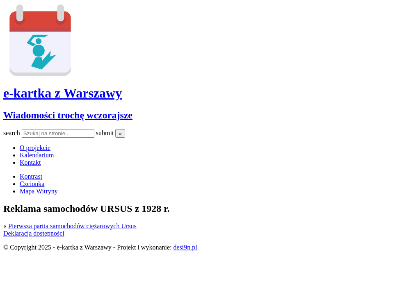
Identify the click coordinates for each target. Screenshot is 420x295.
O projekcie (35, 147)
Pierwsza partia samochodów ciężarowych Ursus (72, 225)
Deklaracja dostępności (33, 233)
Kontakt (30, 162)
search (12, 132)
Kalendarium (37, 155)
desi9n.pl (185, 247)
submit (106, 132)
